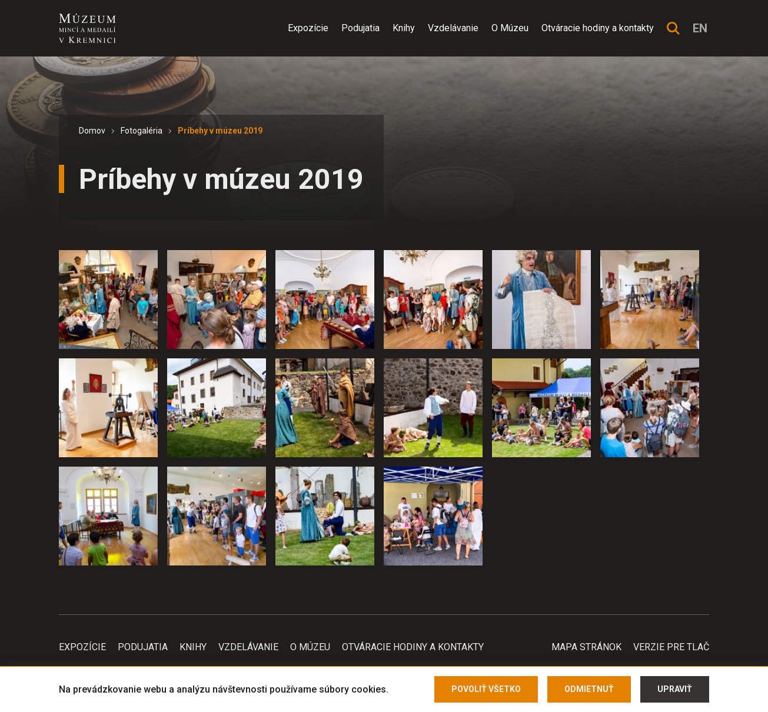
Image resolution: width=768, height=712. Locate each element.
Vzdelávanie (453, 28)
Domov (92, 130)
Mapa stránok (586, 647)
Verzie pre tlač (671, 647)
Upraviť (674, 689)
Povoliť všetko (486, 689)
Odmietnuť (589, 689)
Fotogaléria (141, 130)
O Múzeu (509, 28)
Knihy (404, 28)
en (700, 28)
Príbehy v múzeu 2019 (220, 130)
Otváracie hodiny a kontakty (597, 28)
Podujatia (360, 28)
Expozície (308, 28)
